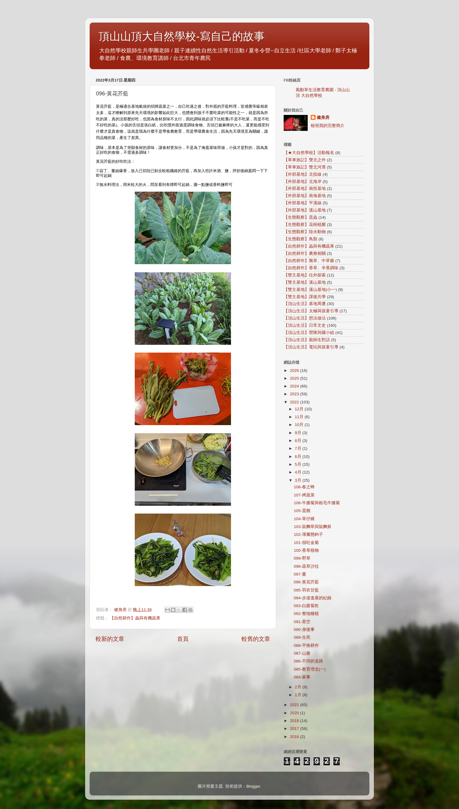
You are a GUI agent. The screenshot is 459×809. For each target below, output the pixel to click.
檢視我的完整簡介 (327, 125)
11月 (300, 417)
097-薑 (300, 574)
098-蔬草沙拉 (306, 566)
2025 (295, 378)
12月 (300, 409)
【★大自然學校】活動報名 (309, 152)
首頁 (183, 639)
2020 (295, 713)
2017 (295, 728)
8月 (298, 440)
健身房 (323, 117)
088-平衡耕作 (306, 645)
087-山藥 (302, 653)
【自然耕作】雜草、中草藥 (309, 260)
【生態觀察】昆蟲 (300, 217)
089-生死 (302, 637)
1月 (298, 695)
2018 (295, 720)
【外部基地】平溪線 (303, 203)
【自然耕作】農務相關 (305, 253)
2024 (295, 386)
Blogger (253, 786)
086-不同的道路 (308, 661)
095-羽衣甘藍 (306, 590)
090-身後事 (304, 629)
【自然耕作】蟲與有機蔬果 (135, 618)
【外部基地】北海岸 (303, 181)
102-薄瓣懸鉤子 (308, 534)
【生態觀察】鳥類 (300, 239)
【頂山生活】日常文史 (305, 325)
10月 (300, 424)
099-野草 (302, 558)
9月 (298, 433)
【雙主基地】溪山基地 (305, 282)
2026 (295, 370)
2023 (295, 394)
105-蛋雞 (302, 510)
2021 (295, 704)
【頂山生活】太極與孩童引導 (311, 311)
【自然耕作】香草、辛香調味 (311, 268)
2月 (298, 687)
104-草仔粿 (304, 519)
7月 (298, 448)
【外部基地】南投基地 (305, 188)
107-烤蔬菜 (304, 495)
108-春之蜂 (304, 487)
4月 (298, 472)
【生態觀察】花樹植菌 (305, 224)
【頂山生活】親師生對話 (307, 340)
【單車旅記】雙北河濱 (305, 167)
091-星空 (302, 621)
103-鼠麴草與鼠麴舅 (312, 526)
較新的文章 (110, 639)
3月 (298, 480)
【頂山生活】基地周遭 (305, 303)
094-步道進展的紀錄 (312, 598)
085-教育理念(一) (310, 669)
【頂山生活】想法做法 (305, 318)
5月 (298, 464)
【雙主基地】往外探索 (305, 275)
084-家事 (302, 677)
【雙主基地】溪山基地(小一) (310, 289)
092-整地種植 (306, 613)
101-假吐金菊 (306, 542)
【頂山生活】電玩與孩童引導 (311, 347)
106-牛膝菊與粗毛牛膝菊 (317, 503)
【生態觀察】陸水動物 (305, 232)
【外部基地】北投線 (303, 174)
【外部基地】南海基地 (305, 195)
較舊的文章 (256, 639)
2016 (295, 736)
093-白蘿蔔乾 (306, 606)
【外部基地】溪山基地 (305, 210)
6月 (298, 456)
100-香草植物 (306, 550)
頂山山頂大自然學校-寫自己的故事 (182, 36)
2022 (295, 402)
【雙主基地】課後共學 (305, 297)
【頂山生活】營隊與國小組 (309, 332)
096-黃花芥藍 (306, 582)
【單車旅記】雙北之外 (305, 160)
